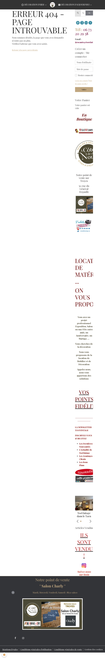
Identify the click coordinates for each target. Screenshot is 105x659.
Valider (84, 89)
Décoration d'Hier (33, 4)
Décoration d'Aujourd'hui (74, 4)
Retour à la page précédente (25, 50)
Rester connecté (85, 75)
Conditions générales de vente (68, 655)
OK (89, 13)
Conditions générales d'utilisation (36, 655)
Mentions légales (9, 655)
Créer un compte (81, 80)
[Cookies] (4, 654)
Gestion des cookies (94, 655)
